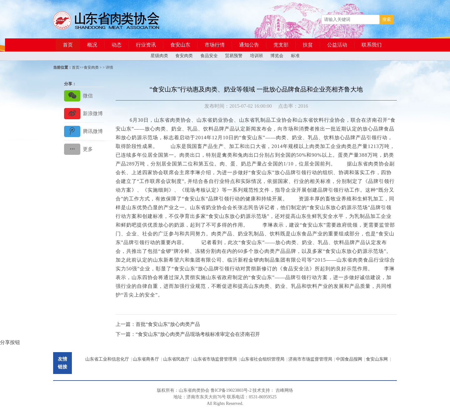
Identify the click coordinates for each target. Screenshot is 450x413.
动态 (117, 44)
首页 (68, 44)
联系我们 (372, 44)
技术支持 (261, 390)
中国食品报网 (349, 359)
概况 (92, 44)
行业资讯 (146, 44)
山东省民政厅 (176, 359)
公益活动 (337, 44)
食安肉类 (91, 67)
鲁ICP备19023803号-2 (231, 390)
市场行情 (215, 44)
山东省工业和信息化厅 (107, 359)
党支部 (280, 44)
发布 (209, 106)
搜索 (386, 19)
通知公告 (249, 44)
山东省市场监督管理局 (215, 359)
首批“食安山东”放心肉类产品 (168, 324)
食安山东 (180, 44)
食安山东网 (377, 359)
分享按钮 (10, 342)
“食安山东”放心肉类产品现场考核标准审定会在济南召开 (198, 334)
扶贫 (308, 44)
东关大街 (208, 397)
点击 (283, 106)
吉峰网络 (284, 390)
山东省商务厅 (146, 359)
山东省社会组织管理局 (262, 359)
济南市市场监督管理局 (310, 359)
